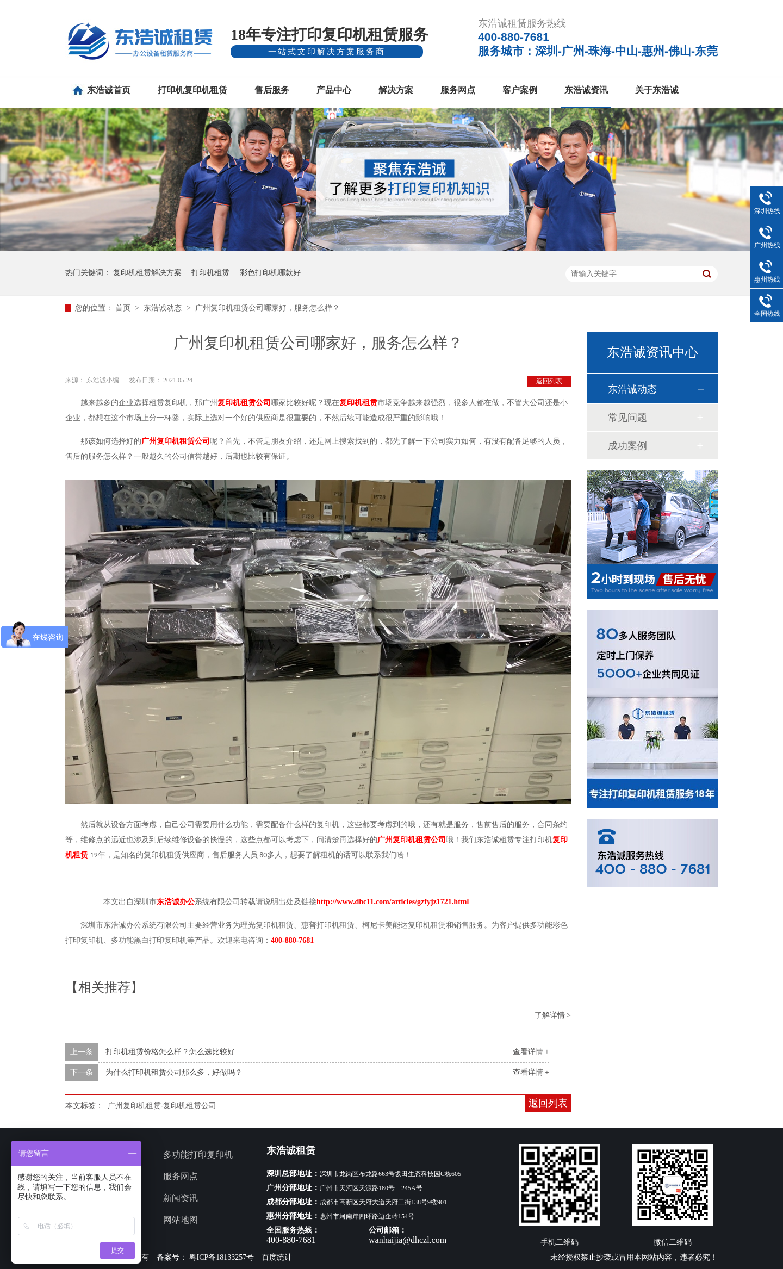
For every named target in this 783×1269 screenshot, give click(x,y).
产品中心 (333, 90)
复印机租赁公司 (244, 403)
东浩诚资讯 (586, 90)
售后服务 (271, 90)
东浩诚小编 (103, 380)
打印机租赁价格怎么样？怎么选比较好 (170, 1052)
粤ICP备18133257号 (221, 1257)
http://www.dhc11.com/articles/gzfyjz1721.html (392, 902)
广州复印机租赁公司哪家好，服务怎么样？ (267, 308)
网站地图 (180, 1219)
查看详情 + (531, 1052)
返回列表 (549, 381)
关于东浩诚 (657, 90)
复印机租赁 (358, 403)
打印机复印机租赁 (192, 90)
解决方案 (395, 90)
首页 (124, 308)
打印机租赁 (210, 273)
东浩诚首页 (108, 90)
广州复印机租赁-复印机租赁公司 (162, 1106)
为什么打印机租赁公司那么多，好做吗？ (174, 1072)
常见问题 (627, 417)
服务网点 (457, 90)
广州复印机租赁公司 (175, 441)
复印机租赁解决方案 (147, 273)
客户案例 (519, 90)
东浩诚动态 (164, 308)
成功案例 (627, 445)
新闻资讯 (180, 1198)
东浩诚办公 (176, 902)
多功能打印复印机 (198, 1154)
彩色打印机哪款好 (270, 273)
